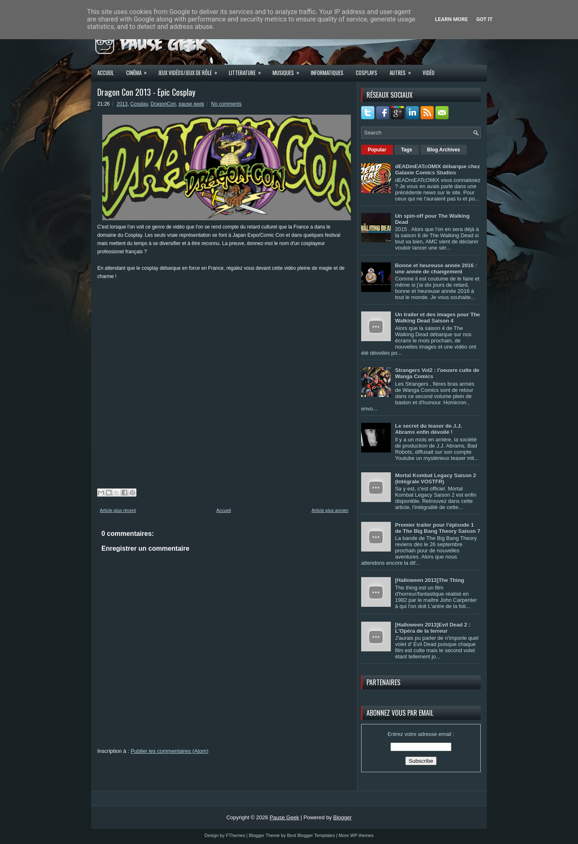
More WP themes (356, 835)
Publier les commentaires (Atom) (170, 751)
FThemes (235, 835)
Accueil (105, 72)
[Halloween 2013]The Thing (429, 580)
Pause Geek (284, 817)
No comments (226, 104)
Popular (377, 150)
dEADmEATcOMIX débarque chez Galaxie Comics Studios (437, 169)
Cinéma (139, 70)
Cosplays (366, 72)
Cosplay (139, 104)
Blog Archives (443, 150)
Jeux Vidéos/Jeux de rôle (190, 70)
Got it (484, 19)
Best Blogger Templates (311, 835)
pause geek (191, 104)
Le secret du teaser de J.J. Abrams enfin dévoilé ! (428, 429)
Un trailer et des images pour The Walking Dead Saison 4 (437, 317)
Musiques (289, 70)
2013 (122, 104)
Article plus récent (118, 510)
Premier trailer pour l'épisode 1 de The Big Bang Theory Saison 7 (437, 528)
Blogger (342, 817)
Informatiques (327, 72)
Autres (403, 70)
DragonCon (163, 104)
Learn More (451, 19)
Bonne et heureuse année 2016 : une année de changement (436, 268)
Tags (406, 150)
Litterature (247, 70)
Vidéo (429, 72)
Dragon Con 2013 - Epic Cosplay (146, 92)
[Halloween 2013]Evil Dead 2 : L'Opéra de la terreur (432, 628)
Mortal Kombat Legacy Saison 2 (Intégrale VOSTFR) (435, 478)
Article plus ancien (330, 510)
